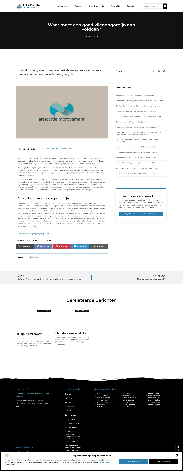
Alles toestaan (133, 461)
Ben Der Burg (128, 402)
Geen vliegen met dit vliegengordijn (58, 148)
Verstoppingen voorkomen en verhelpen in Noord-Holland (138, 147)
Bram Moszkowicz (155, 395)
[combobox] (153, 6)
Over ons (68, 398)
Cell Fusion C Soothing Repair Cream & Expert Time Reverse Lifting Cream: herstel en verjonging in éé (138, 133)
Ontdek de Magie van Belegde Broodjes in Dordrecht (136, 111)
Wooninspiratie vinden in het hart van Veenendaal (135, 95)
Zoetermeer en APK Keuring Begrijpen (130, 122)
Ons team (69, 394)
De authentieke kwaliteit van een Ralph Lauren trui (135, 173)
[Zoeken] (165, 6)
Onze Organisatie (96, 6)
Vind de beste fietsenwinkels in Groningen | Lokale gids (137, 168)
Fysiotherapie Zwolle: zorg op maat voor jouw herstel (136, 157)
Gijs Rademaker (103, 398)
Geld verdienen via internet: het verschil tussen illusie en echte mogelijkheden (73, 448)
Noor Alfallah (128, 407)
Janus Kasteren (154, 402)
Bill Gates (101, 404)
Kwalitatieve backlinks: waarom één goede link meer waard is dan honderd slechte (73, 436)
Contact (130, 6)
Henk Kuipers (102, 393)
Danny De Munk (129, 393)
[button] (177, 456)
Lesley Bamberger (130, 400)
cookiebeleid (105, 462)
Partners (79, 6)
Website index (70, 428)
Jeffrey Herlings (129, 404)
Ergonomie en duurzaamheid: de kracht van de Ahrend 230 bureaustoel (138, 140)
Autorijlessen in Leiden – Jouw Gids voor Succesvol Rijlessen (138, 116)
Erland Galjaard (154, 404)
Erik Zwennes (102, 407)
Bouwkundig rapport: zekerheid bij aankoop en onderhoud (138, 152)
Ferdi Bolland (153, 398)
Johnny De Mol (103, 395)
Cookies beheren (163, 461)
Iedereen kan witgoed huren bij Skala (71, 333)
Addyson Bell (102, 400)
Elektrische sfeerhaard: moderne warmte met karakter (136, 127)
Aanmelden (116, 6)
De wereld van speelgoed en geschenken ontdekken (136, 163)
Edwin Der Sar (128, 395)
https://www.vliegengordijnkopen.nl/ (33, 234)
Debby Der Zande (104, 402)
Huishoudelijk (91, 36)
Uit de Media (63, 6)
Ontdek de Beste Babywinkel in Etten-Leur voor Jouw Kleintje (139, 101)
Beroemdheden (71, 415)
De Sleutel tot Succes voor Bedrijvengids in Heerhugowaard (138, 106)
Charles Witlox (154, 393)
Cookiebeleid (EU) (72, 423)
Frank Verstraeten (129, 398)
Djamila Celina (154, 400)
